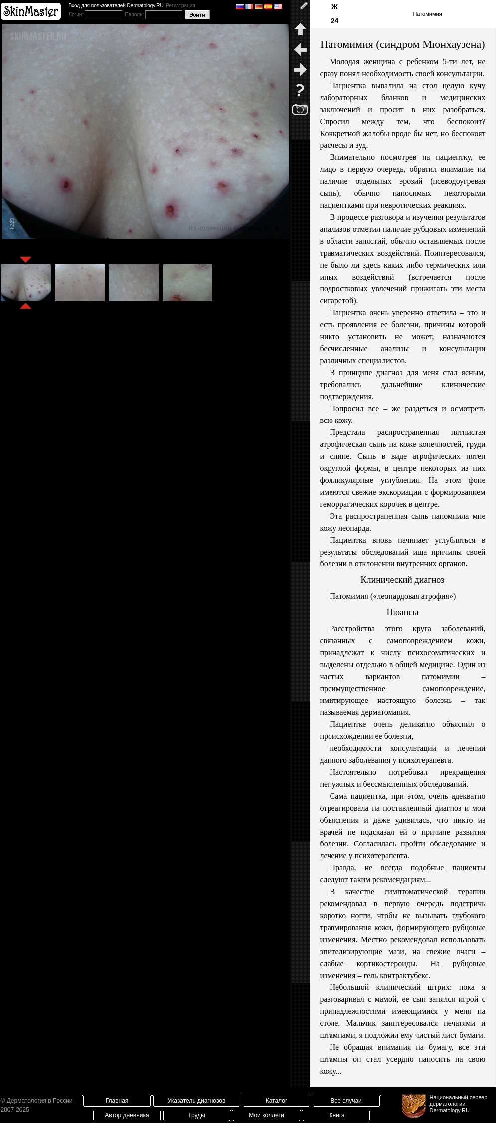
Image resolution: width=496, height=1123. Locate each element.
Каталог (277, 1100)
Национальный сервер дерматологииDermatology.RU (459, 1103)
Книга (337, 1115)
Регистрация (180, 5)
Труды (196, 1115)
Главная (117, 1100)
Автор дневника (127, 1115)
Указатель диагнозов (197, 1100)
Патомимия (427, 14)
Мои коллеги (266, 1115)
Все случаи (346, 1100)
